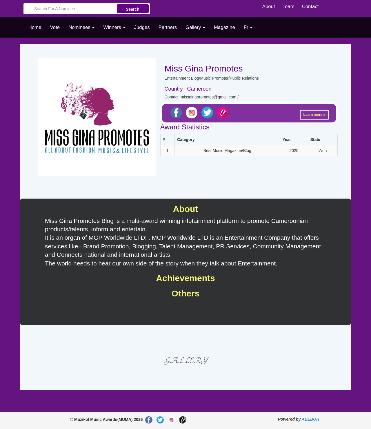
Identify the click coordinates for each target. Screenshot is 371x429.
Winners (114, 27)
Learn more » (314, 115)
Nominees (81, 27)
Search (132, 9)
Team (288, 6)
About (268, 6)
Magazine (224, 27)
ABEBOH (310, 419)
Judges (142, 27)
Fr (248, 27)
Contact (310, 6)
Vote (55, 27)
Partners (168, 27)
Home (34, 27)
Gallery (195, 27)
